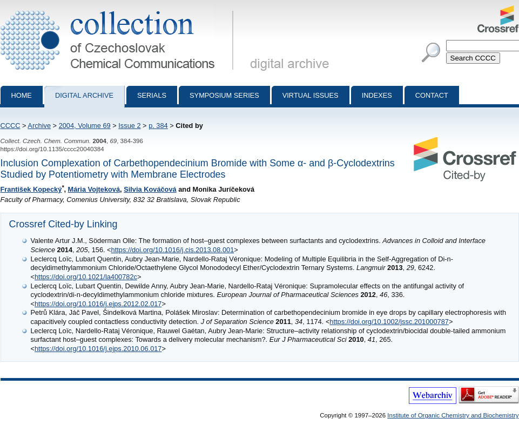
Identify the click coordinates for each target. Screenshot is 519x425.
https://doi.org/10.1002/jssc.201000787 (389, 322)
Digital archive (84, 95)
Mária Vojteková (94, 189)
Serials (151, 95)
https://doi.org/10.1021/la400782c (86, 277)
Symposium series (224, 95)
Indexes (377, 95)
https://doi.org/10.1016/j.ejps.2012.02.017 (98, 304)
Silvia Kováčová (150, 189)
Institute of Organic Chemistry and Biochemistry (452, 415)
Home (21, 95)
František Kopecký (31, 189)
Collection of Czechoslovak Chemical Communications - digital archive (119, 9)
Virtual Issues (310, 95)
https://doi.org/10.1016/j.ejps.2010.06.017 (98, 349)
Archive (39, 126)
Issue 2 (129, 126)
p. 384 (158, 126)
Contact (431, 95)
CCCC (11, 126)
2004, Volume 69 (85, 126)
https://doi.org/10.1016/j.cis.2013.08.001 (172, 250)
